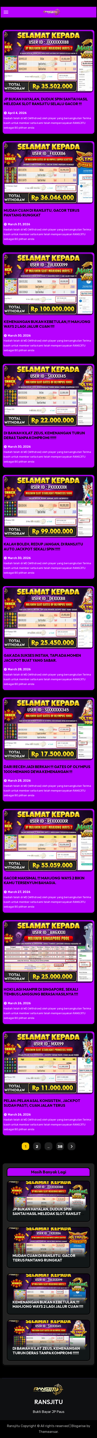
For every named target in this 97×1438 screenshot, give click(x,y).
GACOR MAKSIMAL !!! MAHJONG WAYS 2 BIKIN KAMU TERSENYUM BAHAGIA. (44, 880)
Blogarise (78, 1426)
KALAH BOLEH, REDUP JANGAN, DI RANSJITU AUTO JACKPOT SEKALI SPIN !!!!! (43, 546)
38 (60, 1146)
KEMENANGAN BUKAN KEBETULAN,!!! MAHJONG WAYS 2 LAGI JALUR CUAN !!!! (47, 324)
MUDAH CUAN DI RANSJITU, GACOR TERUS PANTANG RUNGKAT (44, 1257)
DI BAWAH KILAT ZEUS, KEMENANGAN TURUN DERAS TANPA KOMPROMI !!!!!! (44, 435)
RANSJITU (48, 1402)
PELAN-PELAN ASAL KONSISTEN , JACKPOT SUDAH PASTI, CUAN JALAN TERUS (42, 1103)
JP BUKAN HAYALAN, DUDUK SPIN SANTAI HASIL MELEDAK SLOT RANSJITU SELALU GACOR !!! (46, 101)
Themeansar (48, 1432)
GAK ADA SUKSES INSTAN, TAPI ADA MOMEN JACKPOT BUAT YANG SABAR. (42, 658)
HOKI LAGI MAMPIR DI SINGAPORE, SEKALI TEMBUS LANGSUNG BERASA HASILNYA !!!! (41, 991)
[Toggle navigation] (6, 12)
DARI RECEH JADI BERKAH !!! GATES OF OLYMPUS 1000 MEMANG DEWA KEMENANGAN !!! (47, 769)
